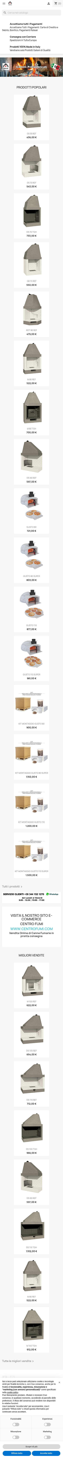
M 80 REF (31, 379)
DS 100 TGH (31, 1149)
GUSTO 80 (31, 527)
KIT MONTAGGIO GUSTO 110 (31, 822)
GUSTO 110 (31, 625)
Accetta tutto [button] (46, 1453)
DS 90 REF (31, 478)
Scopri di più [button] (32, 1446)
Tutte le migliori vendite (18, 1361)
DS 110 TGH (31, 1247)
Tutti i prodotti (12, 886)
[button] (59, 1382)
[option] (31, 67)
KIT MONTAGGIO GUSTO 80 (31, 723)
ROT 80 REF (31, 330)
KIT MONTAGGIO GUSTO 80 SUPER (31, 773)
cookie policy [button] (12, 1392)
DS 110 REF (32, 1100)
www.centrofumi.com (31, 928)
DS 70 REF (31, 182)
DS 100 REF (31, 1050)
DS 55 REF (31, 133)
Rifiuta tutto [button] (16, 1453)
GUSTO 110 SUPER (31, 674)
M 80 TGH (31, 428)
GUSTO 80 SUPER (31, 576)
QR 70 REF (31, 281)
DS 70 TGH (32, 232)
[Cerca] (31, 12)
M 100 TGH (31, 1345)
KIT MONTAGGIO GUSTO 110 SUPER (31, 871)
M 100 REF (31, 1001)
